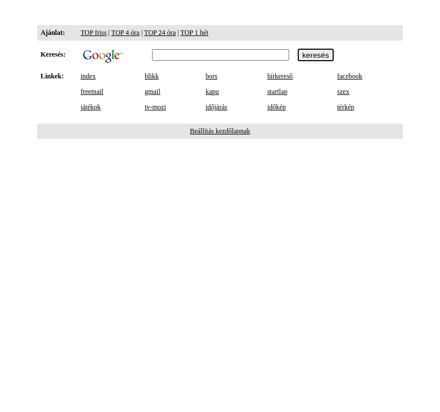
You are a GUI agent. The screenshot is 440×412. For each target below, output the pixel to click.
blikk (152, 76)
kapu (212, 92)
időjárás (216, 107)
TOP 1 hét (195, 33)
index (88, 76)
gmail (152, 92)
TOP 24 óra (159, 33)
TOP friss (94, 33)
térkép (345, 107)
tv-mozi (155, 107)
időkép (276, 107)
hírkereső (280, 76)
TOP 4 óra (125, 33)
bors (212, 76)
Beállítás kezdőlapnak (220, 131)
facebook (349, 76)
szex (343, 92)
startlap (277, 92)
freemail (92, 92)
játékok (91, 107)
